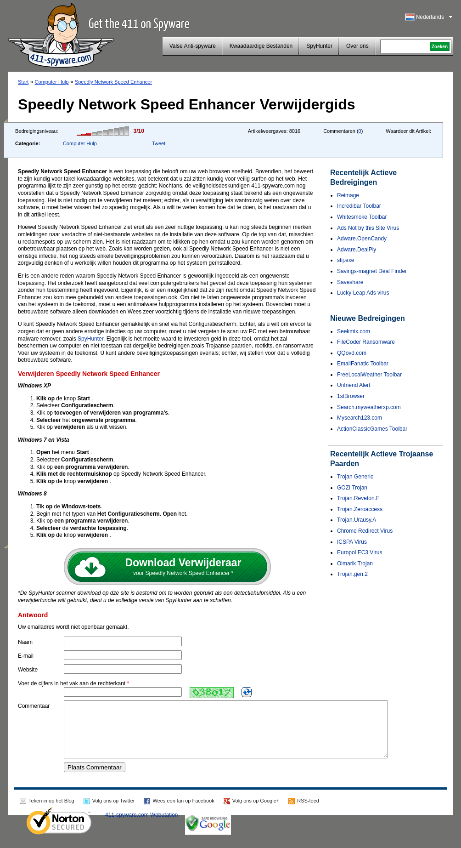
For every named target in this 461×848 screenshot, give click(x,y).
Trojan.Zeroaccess (359, 509)
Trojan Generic (355, 476)
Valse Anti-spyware (192, 46)
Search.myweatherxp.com (369, 407)
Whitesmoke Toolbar (362, 217)
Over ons (357, 46)
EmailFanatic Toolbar (362, 363)
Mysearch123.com (359, 418)
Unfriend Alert (354, 385)
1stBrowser (351, 396)
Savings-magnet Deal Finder (372, 271)
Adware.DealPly (356, 249)
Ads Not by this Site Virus (368, 228)
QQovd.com (351, 353)
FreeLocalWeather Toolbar (369, 374)
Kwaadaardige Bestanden (261, 46)
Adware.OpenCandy (362, 238)
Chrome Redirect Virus (365, 531)
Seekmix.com (353, 331)
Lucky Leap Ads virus (363, 293)
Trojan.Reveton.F (358, 498)
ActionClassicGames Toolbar (372, 429)
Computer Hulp (52, 82)
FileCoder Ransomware (366, 342)
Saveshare (350, 282)
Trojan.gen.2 (352, 574)
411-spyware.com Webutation (141, 826)
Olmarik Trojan (355, 563)
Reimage (348, 195)
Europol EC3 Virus (359, 552)
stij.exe (345, 260)
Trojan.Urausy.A (356, 520)
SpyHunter (319, 46)
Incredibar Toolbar (359, 206)
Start (23, 82)
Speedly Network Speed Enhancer (113, 82)
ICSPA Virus (352, 542)
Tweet (158, 143)
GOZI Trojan (352, 487)
